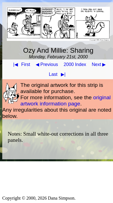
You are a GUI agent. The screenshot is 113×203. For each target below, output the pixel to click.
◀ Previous (47, 64)
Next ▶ (99, 64)
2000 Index (75, 64)
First (20, 64)
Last (58, 74)
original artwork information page (65, 100)
